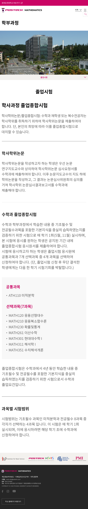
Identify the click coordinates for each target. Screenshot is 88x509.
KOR (78, 10)
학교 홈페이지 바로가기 (13, 501)
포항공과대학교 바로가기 (12, 3)
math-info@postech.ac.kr (13, 479)
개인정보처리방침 (8, 477)
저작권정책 (34, 477)
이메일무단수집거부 (22, 477)
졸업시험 (63, 77)
